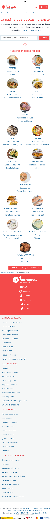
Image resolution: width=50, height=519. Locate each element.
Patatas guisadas (8, 376)
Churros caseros (12, 71)
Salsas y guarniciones (12, 232)
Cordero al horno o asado (12, 322)
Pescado (12, 138)
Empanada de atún (9, 384)
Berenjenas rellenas (10, 414)
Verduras (37, 138)
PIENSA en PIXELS (19, 513)
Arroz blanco (37, 71)
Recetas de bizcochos (10, 484)
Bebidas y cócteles (37, 232)
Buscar (43, 38)
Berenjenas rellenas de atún (37, 145)
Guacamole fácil (37, 141)
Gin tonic (37, 238)
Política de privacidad (21, 511)
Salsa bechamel (12, 238)
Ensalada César (12, 168)
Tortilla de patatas (12, 215)
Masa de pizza (37, 212)
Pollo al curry (7, 351)
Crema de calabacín (25, 191)
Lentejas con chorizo (37, 165)
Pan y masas (37, 208)
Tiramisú (5, 450)
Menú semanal (8, 488)
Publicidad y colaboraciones (32, 508)
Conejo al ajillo (8, 434)
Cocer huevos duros (12, 212)
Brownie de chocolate (10, 405)
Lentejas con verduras (10, 422)
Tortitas (12, 74)
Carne (25, 115)
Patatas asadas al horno (12, 235)
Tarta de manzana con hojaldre (14, 359)
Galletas (5, 464)
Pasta (12, 91)
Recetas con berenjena (11, 460)
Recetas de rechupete (32, 30)
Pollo (37, 91)
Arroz (37, 68)
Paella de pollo (37, 74)
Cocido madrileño (8, 430)
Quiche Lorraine (8, 438)
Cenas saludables (9, 480)
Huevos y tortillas (12, 208)
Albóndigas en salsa (25, 118)
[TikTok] (25, 308)
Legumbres (37, 161)
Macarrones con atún (12, 98)
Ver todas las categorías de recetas (25, 268)
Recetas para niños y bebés (13, 496)
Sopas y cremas (25, 185)
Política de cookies (35, 511)
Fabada (37, 168)
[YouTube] (25, 287)
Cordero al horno (25, 121)
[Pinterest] (25, 295)
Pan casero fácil (37, 215)
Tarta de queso (8, 446)
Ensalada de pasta (12, 165)
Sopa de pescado (12, 141)
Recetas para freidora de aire (13, 476)
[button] (36, 7)
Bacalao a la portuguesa (12, 145)
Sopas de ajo (25, 188)
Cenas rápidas (7, 492)
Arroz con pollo (8, 388)
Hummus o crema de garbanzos (14, 401)
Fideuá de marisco (9, 355)
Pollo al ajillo (37, 98)
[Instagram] (25, 291)
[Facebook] (25, 300)
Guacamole (25, 258)
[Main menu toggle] (43, 7)
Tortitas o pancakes (10, 442)
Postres (12, 68)
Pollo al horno (37, 94)
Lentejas (5, 368)
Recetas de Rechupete (8, 272)
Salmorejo (25, 261)
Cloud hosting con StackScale (36, 513)
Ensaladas (12, 161)
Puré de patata (8, 397)
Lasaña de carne (12, 94)
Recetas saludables (10, 472)
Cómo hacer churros (10, 334)
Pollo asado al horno (10, 372)
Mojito (37, 235)
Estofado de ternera (10, 339)
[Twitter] (25, 304)
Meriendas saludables (10, 468)
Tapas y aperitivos (25, 255)
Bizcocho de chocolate (11, 393)
